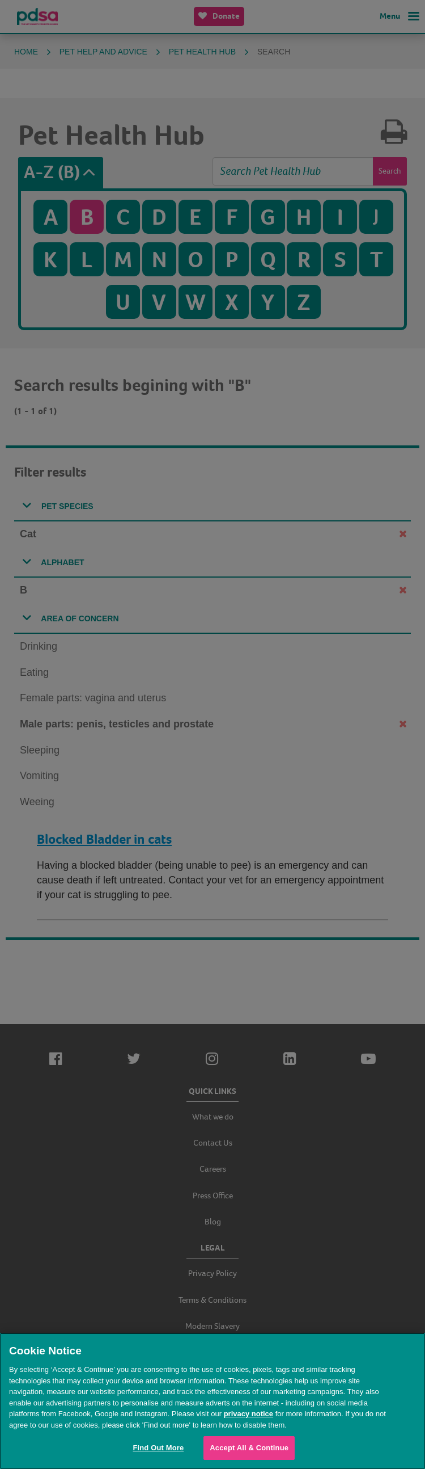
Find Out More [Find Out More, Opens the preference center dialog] (158, 1447)
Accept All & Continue (249, 1447)
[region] (212, 1401)
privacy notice (248, 1413)
